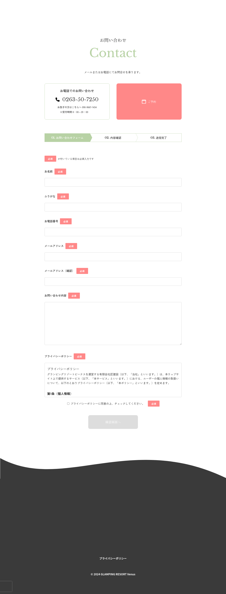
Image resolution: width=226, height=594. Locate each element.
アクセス (154, 11)
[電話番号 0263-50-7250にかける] (77, 101)
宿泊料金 (125, 11)
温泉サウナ (90, 11)
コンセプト (69, 11)
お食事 (108, 11)
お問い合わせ (181, 11)
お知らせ (50, 11)
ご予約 (208, 11)
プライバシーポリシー (113, 558)
